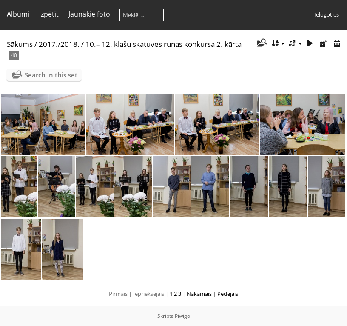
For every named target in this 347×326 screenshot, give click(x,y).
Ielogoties (326, 14)
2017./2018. (59, 44)
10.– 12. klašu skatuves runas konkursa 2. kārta (163, 44)
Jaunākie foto (89, 14)
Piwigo (182, 316)
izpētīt (49, 14)
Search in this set (51, 75)
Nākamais (199, 293)
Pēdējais (227, 293)
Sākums (20, 44)
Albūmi (18, 14)
